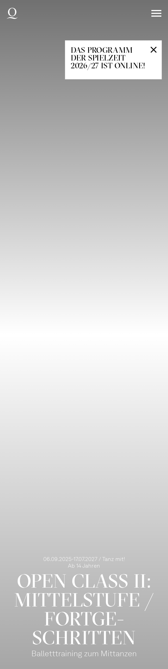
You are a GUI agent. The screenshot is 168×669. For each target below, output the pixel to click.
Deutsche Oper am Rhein (12, 13)
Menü (156, 13)
